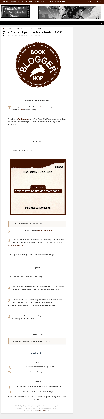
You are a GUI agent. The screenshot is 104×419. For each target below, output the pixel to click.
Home (4, 28)
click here (41, 410)
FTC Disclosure (27, 1)
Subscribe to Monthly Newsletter (58, 1)
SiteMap (5, 1)
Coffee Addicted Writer (45, 230)
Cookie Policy (15, 1)
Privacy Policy (39, 1)
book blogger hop (12, 28)
